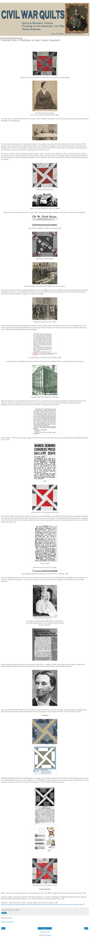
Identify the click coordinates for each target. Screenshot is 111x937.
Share (4, 913)
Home (44, 928)
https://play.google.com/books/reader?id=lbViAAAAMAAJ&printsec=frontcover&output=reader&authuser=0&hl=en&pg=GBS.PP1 (43, 904)
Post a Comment (7, 922)
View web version (45, 932)
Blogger (48, 935)
